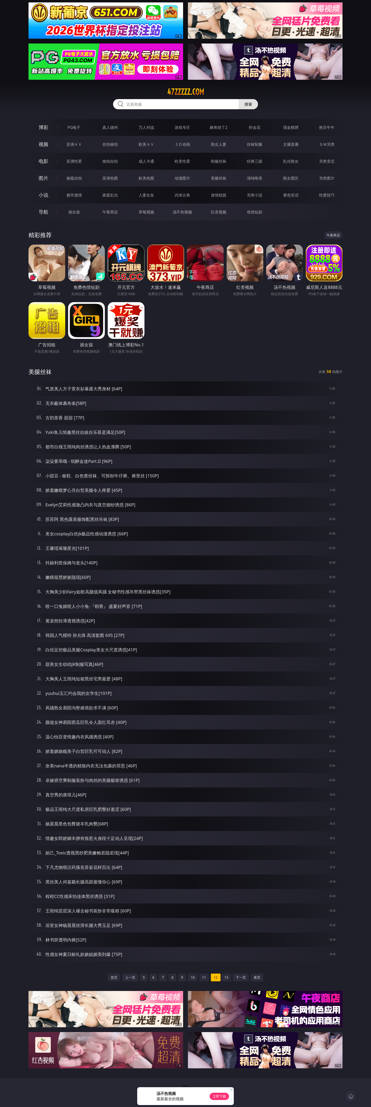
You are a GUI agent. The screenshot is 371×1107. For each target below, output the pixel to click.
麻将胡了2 (218, 127)
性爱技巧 (327, 195)
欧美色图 (146, 178)
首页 (114, 977)
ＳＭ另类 (327, 144)
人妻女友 (146, 195)
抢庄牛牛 (327, 127)
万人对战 (146, 127)
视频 (43, 144)
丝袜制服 (254, 144)
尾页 (257, 977)
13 (226, 977)
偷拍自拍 (110, 161)
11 (204, 977)
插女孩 (74, 212)
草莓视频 (146, 212)
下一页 (241, 977)
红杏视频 (218, 212)
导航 (43, 212)
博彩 (43, 127)
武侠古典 (182, 195)
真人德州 (110, 127)
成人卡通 (146, 161)
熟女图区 (291, 178)
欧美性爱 (182, 161)
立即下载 (219, 1096)
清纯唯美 (254, 178)
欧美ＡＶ (146, 144)
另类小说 (254, 195)
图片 (43, 178)
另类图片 (327, 178)
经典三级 (254, 161)
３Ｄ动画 (182, 144)
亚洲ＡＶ (74, 144)
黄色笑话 (291, 195)
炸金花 (254, 127)
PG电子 (74, 127)
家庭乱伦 (110, 195)
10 (192, 977)
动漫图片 (182, 178)
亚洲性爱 (74, 161)
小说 (43, 195)
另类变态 (327, 161)
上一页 (130, 977)
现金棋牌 (291, 127)
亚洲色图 (110, 178)
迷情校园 (218, 195)
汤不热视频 (182, 212)
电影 (43, 161)
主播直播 (291, 144)
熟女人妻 (218, 144)
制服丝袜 (218, 161)
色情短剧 (254, 212)
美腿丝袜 (218, 178)
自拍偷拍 (110, 144)
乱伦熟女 (291, 161)
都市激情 (74, 195)
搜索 (248, 104)
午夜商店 (110, 212)
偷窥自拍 (74, 178)
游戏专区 (182, 127)
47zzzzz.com (185, 92)
